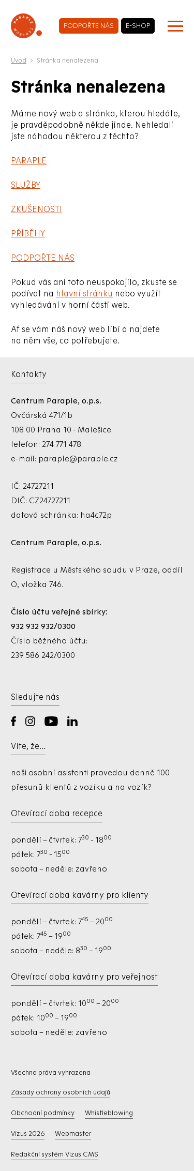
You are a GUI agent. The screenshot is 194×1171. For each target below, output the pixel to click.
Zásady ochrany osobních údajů (60, 1092)
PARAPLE (29, 161)
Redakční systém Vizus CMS (54, 1154)
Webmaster (73, 1133)
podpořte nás (89, 25)
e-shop (138, 25)
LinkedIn (72, 721)
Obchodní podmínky (42, 1113)
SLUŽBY (25, 185)
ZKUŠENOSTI (36, 209)
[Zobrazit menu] (175, 26)
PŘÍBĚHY (28, 233)
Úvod (18, 60)
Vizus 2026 (27, 1133)
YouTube (51, 721)
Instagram (30, 721)
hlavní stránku (84, 293)
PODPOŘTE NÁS (42, 258)
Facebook (13, 721)
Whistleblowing (109, 1113)
